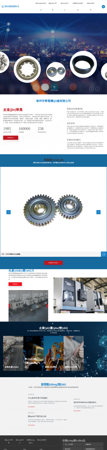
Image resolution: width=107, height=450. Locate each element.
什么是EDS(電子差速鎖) (37, 398)
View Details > (77, 411)
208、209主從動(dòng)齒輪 (12, 254)
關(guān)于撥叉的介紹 (37, 417)
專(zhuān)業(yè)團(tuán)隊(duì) (29, 364)
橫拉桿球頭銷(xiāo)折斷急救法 (85, 403)
